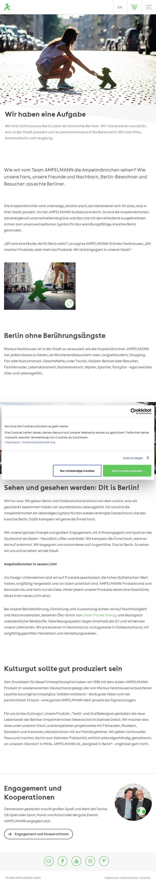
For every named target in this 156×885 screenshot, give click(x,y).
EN (120, 7)
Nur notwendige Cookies (77, 471)
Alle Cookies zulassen (127, 471)
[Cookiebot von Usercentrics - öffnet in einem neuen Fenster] (133, 411)
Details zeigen (133, 458)
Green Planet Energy (100, 615)
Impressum (12, 442)
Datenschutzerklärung (38, 442)
